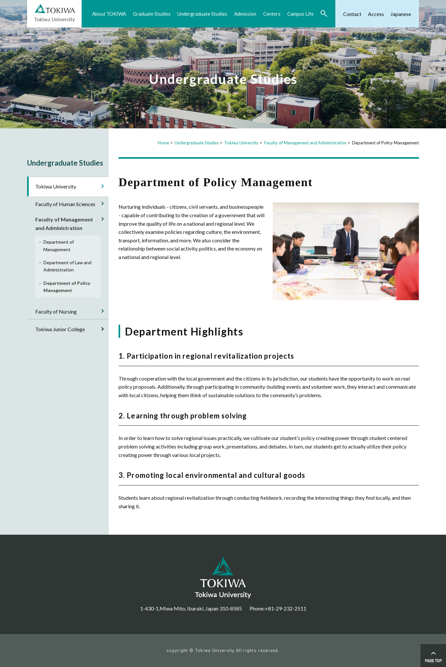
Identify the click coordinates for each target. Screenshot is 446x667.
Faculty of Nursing (56, 311)
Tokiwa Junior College (60, 329)
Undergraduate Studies (197, 142)
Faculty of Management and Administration (305, 142)
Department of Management (58, 245)
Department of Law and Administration (67, 266)
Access (376, 14)
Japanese (400, 14)
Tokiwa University (241, 142)
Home (163, 142)
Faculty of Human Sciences (65, 204)
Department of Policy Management (66, 286)
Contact (352, 14)
